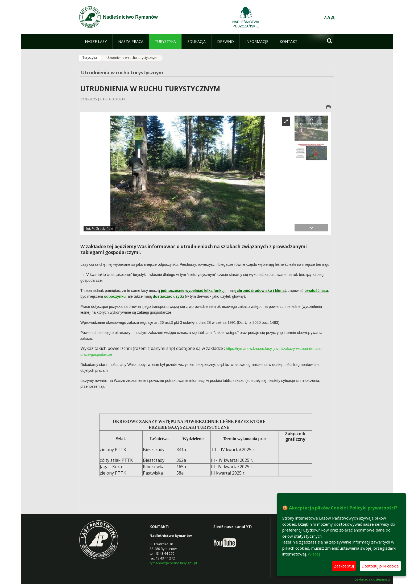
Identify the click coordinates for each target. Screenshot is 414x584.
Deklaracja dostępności (372, 579)
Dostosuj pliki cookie (380, 566)
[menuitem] (95, 41)
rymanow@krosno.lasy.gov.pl (173, 563)
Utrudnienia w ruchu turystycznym (131, 57)
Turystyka (89, 57)
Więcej (314, 554)
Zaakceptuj (344, 566)
